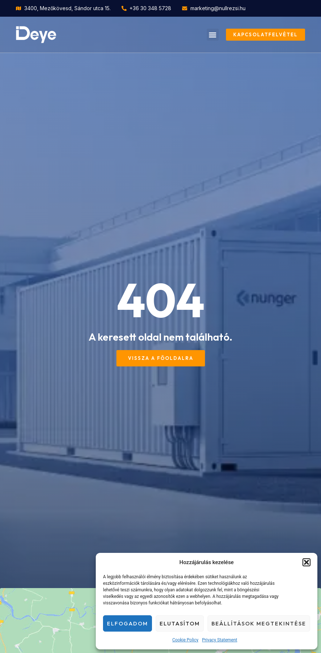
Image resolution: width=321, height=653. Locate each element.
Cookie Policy (185, 639)
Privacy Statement (219, 639)
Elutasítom (180, 623)
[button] (306, 562)
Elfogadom (127, 623)
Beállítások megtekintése (258, 623)
